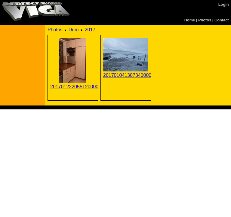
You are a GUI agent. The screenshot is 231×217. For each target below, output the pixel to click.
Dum (74, 29)
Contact (221, 20)
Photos (204, 20)
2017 (90, 29)
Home (189, 20)
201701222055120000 (72, 86)
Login (223, 4)
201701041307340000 (125, 75)
